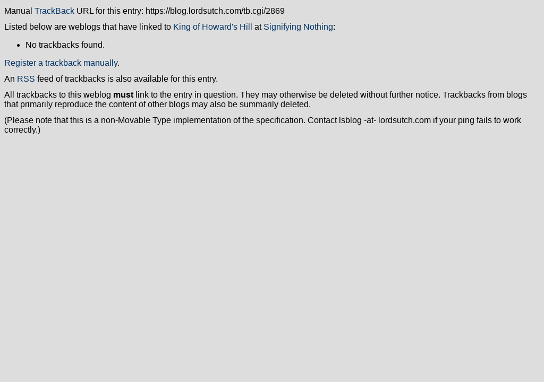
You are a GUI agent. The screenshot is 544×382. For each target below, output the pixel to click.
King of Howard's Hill (212, 26)
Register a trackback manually (60, 62)
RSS (26, 78)
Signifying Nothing (298, 26)
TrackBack (54, 10)
